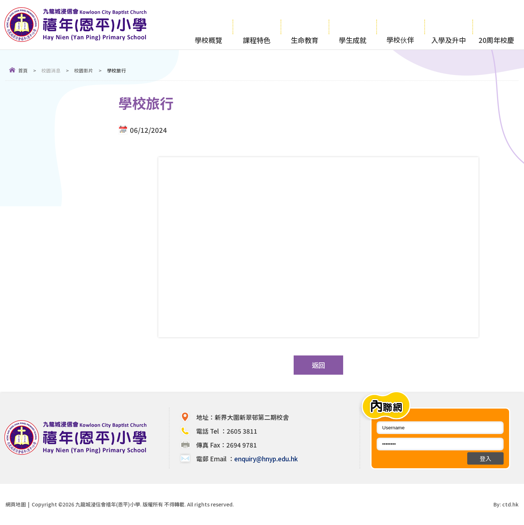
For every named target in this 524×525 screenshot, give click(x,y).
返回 (318, 365)
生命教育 (305, 24)
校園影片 (83, 70)
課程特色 (257, 24)
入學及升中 (448, 24)
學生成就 (353, 24)
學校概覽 (208, 24)
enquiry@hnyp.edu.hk (266, 458)
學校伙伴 (400, 24)
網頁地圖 (15, 504)
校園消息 (50, 70)
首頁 (23, 70)
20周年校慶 (496, 24)
